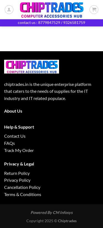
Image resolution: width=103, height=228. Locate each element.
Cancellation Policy (22, 187)
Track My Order (19, 150)
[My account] (9, 9)
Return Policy (17, 173)
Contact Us (15, 136)
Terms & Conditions (22, 194)
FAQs (9, 143)
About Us (13, 110)
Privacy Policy (17, 180)
